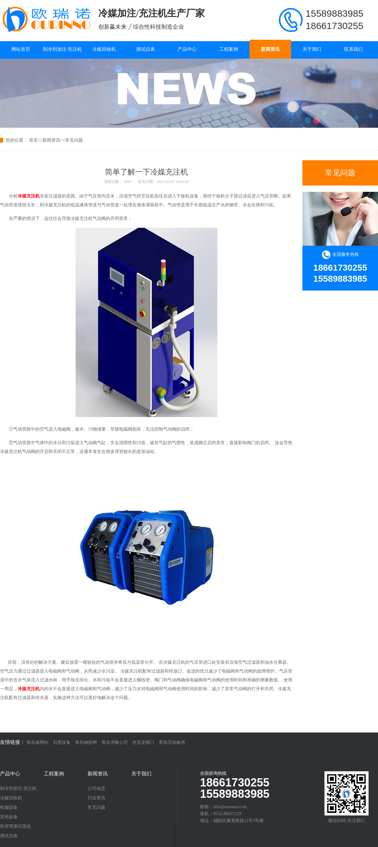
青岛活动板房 (172, 742)
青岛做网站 (37, 742)
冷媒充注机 (29, 196)
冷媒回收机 (104, 49)
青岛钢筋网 (86, 742)
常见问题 (74, 140)
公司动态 (96, 788)
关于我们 (311, 49)
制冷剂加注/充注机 (62, 49)
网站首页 (20, 49)
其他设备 (9, 817)
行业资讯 (96, 798)
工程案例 (228, 49)
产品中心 (187, 49)
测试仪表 (145, 49)
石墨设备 (62, 742)
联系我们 (353, 49)
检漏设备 (9, 807)
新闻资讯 (270, 49)
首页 (33, 140)
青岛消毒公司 (114, 742)
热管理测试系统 (15, 826)
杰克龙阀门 (143, 742)
